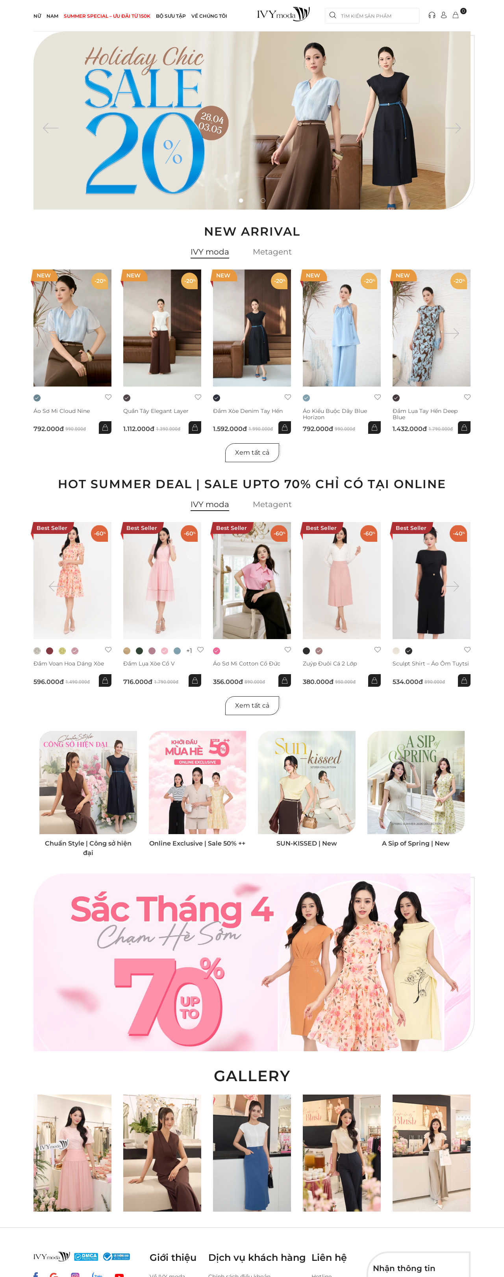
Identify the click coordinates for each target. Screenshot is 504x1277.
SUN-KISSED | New (306, 843)
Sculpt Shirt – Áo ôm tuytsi (431, 663)
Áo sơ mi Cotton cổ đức (246, 663)
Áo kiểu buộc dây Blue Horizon (335, 414)
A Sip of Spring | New (416, 843)
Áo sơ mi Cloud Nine (61, 411)
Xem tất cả (252, 452)
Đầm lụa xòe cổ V (149, 663)
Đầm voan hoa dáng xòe (68, 663)
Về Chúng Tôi (209, 16)
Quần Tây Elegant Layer (156, 411)
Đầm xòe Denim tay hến (248, 411)
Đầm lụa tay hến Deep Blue (425, 414)
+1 (189, 650)
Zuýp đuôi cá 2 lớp (330, 663)
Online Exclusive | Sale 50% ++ (197, 843)
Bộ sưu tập (171, 16)
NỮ (37, 16)
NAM (52, 16)
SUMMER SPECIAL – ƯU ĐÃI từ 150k (107, 16)
